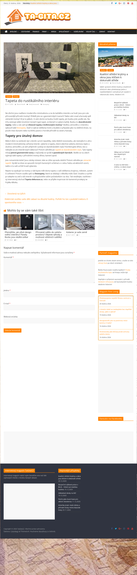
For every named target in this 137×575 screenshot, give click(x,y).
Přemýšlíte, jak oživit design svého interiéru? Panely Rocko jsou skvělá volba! (18, 234)
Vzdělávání (78, 31)
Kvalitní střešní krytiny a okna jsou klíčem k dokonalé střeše (44, 4)
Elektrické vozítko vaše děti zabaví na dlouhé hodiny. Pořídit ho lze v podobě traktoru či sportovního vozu (46, 201)
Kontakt (111, 31)
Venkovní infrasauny (106, 282)
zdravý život (102, 263)
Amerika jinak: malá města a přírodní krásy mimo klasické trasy (122, 141)
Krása (53, 31)
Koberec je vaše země (76, 232)
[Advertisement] (113, 212)
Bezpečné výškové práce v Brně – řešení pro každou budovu (122, 105)
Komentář (9, 257)
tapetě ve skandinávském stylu (68, 149)
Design (16, 96)
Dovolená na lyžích (15, 193)
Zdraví (102, 31)
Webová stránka (11, 316)
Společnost (64, 31)
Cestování (25, 31)
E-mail (7, 303)
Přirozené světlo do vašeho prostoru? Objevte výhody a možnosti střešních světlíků (49, 234)
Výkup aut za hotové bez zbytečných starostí (121, 154)
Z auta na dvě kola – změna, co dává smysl (122, 166)
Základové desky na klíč (67, 493)
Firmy (44, 31)
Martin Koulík (21, 104)
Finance (36, 31)
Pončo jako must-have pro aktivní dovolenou (122, 128)
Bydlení (13, 31)
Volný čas (90, 31)
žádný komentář (33, 104)
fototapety (46, 104)
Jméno (7, 290)
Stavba (110, 70)
